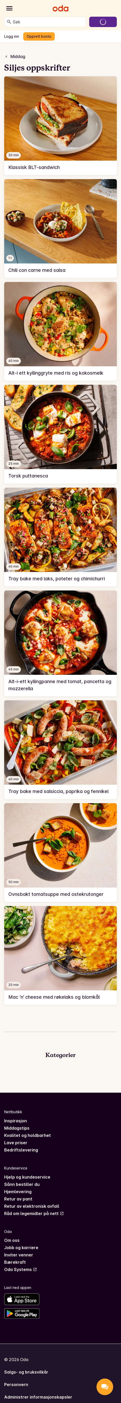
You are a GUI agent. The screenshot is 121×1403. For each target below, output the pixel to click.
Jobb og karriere (21, 1247)
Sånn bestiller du (22, 1184)
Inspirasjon (15, 1120)
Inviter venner (18, 1254)
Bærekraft (15, 1262)
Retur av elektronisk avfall (31, 1206)
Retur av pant (18, 1198)
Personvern (16, 1384)
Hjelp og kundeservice (27, 1177)
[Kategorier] (9, 8)
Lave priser (15, 1142)
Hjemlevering (18, 1191)
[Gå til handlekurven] (103, 22)
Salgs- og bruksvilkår (26, 1372)
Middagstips (16, 1128)
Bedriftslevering (21, 1150)
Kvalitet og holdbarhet (27, 1135)
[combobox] (48, 22)
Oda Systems (20, 1269)
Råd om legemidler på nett (34, 1213)
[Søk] (9, 21)
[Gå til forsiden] (60, 8)
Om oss (12, 1240)
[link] (60, 125)
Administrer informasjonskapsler (38, 1397)
